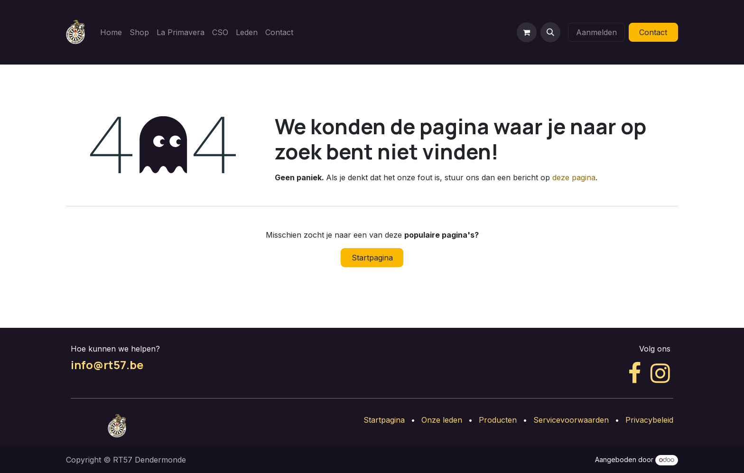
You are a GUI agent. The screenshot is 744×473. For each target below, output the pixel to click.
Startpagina (372, 257)
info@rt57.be (107, 364)
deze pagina (573, 177)
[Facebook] (634, 373)
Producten (498, 420)
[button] (550, 32)
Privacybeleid (649, 420)
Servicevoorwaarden (571, 420)
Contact (653, 32)
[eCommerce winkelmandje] (527, 32)
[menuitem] (111, 32)
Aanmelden (596, 32)
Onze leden (441, 420)
